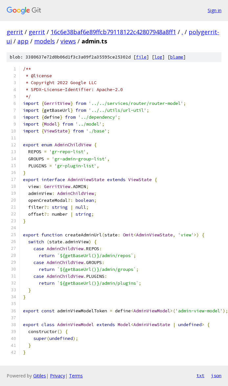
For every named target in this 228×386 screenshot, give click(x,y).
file (141, 57)
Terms (76, 376)
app (23, 41)
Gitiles (39, 376)
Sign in (214, 10)
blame (176, 57)
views (68, 41)
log (158, 57)
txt (200, 375)
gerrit (15, 32)
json (216, 375)
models (44, 41)
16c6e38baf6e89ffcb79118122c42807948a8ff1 (113, 32)
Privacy (57, 376)
